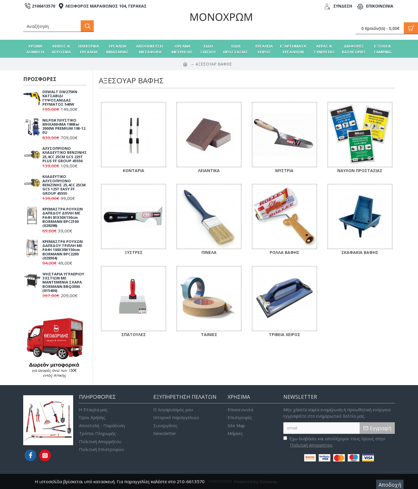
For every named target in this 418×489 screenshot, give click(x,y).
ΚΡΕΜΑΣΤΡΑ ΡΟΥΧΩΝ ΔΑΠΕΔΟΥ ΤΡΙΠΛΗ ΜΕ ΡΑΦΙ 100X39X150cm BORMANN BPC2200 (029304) (62, 249)
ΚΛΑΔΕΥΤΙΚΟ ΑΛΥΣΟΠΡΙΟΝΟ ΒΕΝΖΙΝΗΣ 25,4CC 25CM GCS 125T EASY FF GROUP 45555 (64, 184)
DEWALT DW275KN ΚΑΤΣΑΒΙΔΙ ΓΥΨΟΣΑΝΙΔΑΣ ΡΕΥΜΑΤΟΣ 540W (59, 98)
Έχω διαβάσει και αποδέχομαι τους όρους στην (334, 442)
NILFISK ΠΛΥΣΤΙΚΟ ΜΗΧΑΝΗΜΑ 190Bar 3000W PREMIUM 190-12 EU (63, 126)
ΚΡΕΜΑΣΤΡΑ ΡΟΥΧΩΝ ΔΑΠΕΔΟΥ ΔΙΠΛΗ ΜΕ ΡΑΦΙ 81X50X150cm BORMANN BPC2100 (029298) (62, 217)
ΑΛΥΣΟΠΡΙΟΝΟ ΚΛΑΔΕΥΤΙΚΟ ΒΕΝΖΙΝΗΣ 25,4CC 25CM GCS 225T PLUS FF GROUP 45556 (64, 154)
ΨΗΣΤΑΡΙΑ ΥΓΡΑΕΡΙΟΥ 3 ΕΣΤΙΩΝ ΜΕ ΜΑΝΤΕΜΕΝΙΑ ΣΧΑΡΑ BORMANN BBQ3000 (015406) (63, 282)
